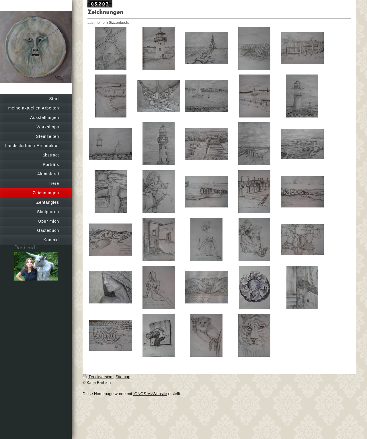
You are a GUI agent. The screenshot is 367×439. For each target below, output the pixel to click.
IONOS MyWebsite (150, 393)
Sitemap (123, 377)
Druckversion (98, 377)
